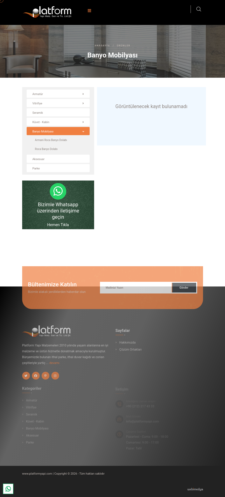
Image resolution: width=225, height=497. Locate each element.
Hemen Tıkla (58, 224)
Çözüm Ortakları (130, 351)
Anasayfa (102, 45)
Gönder (183, 289)
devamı (54, 365)
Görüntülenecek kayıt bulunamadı (151, 106)
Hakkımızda (127, 344)
